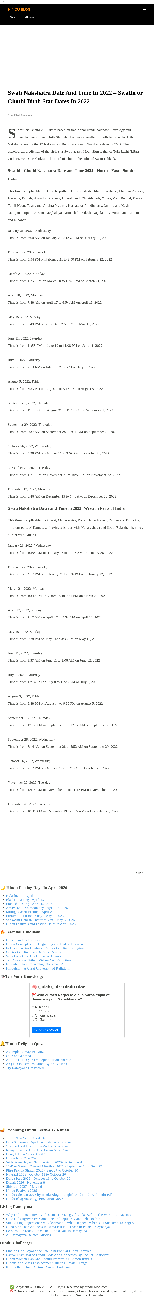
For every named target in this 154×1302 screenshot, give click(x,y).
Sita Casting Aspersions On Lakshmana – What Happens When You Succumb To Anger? (70, 1223)
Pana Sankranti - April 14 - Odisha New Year (38, 1142)
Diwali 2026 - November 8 (25, 1182)
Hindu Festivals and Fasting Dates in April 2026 (41, 924)
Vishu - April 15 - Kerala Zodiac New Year (37, 1146)
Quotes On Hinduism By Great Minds (33, 952)
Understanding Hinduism (24, 940)
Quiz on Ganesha (18, 1056)
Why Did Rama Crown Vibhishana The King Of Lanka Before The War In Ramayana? (68, 1215)
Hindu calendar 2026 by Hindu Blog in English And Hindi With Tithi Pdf (59, 1195)
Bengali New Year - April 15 (26, 1154)
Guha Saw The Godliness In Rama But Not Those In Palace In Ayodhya (58, 1227)
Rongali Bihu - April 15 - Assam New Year (37, 1150)
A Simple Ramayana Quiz (25, 1052)
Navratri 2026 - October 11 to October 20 (36, 1174)
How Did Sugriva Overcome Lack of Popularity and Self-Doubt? (53, 1219)
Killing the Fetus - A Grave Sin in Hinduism (38, 1267)
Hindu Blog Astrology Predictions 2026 (34, 1199)
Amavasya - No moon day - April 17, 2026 (37, 908)
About (11, 17)
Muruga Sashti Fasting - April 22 (30, 912)
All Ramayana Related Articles (28, 1235)
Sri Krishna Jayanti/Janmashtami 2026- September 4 (44, 1162)
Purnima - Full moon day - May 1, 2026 (35, 916)
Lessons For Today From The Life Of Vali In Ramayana (46, 1231)
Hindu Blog (19, 9)
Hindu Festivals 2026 (21, 1190)
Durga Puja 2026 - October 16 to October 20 (38, 1178)
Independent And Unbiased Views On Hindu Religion (45, 948)
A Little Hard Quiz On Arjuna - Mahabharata (38, 1060)
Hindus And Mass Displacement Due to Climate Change (47, 1263)
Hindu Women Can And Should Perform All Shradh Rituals (49, 1259)
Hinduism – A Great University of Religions (38, 968)
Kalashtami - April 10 (21, 896)
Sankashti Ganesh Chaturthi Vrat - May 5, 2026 (40, 920)
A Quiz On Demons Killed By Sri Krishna (36, 1064)
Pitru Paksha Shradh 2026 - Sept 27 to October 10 (42, 1170)
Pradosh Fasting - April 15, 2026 (29, 904)
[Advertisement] (77, 50)
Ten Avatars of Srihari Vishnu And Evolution (38, 960)
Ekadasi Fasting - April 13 (25, 900)
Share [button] (139, 873)
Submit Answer (46, 1030)
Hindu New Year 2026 (22, 1158)
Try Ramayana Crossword (25, 1068)
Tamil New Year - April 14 (25, 1138)
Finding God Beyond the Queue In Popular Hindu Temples (48, 1251)
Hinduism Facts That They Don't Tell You (36, 964)
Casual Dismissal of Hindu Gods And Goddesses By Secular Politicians (58, 1255)
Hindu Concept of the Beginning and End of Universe (45, 944)
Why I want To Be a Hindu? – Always (33, 956)
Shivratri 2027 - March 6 (24, 1186)
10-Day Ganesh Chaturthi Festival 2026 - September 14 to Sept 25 (54, 1166)
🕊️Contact (28, 17)
